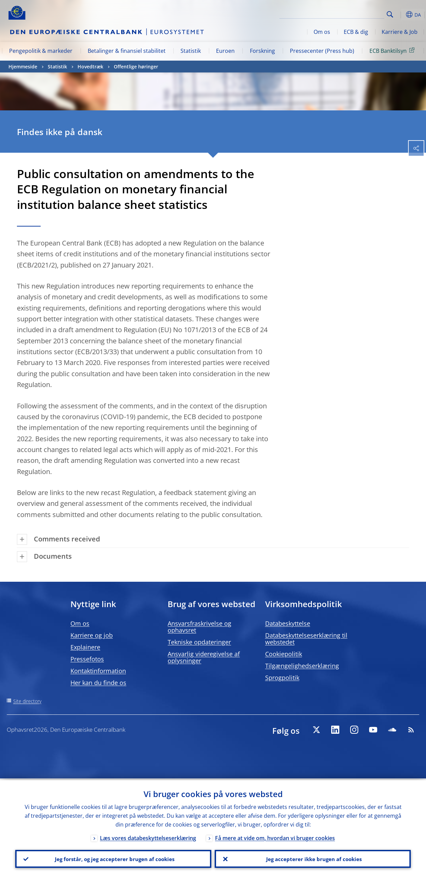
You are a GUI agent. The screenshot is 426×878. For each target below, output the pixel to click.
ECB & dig (356, 32)
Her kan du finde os (98, 683)
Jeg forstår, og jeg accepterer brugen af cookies (113, 858)
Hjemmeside (22, 66)
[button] (400, 14)
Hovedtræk (90, 66)
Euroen (225, 51)
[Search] (350, 13)
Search (390, 14)
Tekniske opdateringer (199, 642)
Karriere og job (91, 635)
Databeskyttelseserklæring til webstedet (306, 638)
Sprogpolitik (282, 677)
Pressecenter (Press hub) (322, 51)
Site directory (27, 701)
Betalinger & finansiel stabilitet (127, 51)
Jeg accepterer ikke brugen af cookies (313, 858)
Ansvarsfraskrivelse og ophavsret (199, 626)
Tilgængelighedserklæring (302, 666)
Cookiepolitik (283, 654)
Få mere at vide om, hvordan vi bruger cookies (275, 836)
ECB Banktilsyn (393, 50)
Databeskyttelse (287, 623)
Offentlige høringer (136, 66)
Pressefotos (87, 659)
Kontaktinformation (98, 671)
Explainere (85, 647)
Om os (322, 32)
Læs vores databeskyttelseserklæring (148, 836)
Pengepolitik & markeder (40, 51)
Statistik (190, 51)
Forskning (262, 51)
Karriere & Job (400, 32)
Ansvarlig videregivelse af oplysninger (204, 657)
